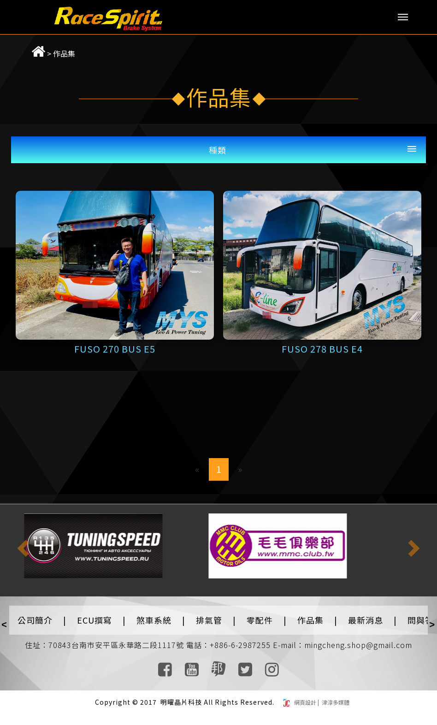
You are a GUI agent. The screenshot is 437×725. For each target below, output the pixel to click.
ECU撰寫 (94, 620)
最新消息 (365, 620)
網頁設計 (306, 702)
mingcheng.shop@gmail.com (358, 644)
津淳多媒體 (334, 702)
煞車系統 (153, 620)
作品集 (54, 53)
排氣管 (209, 620)
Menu (402, 17)
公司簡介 (35, 620)
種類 (217, 150)
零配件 (260, 620)
